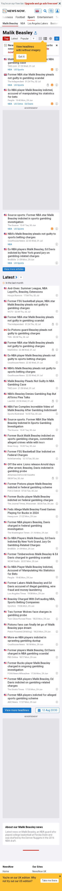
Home (6, 871)
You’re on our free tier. (29, 3)
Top (6, 38)
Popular (25, 38)
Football (20, 17)
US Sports (19, 69)
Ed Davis (29, 104)
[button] (33, 39)
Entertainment (45, 17)
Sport (31, 17)
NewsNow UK (39, 871)
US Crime (18, 104)
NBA (23, 23)
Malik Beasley (10, 23)
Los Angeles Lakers (38, 23)
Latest (14, 38)
